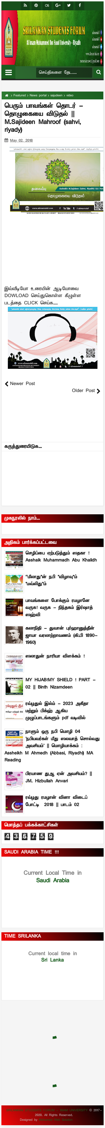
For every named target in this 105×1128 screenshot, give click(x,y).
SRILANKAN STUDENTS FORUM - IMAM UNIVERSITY (47, 1110)
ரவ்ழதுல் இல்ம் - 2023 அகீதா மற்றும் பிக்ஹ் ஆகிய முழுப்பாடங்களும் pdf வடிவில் (56, 711)
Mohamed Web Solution (56, 1120)
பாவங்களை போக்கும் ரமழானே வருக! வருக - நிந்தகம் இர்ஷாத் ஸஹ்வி (59, 608)
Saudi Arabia (52, 876)
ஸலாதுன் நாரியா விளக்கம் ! (55, 656)
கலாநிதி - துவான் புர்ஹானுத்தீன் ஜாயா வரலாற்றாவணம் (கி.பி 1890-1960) (61, 636)
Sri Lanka (52, 957)
